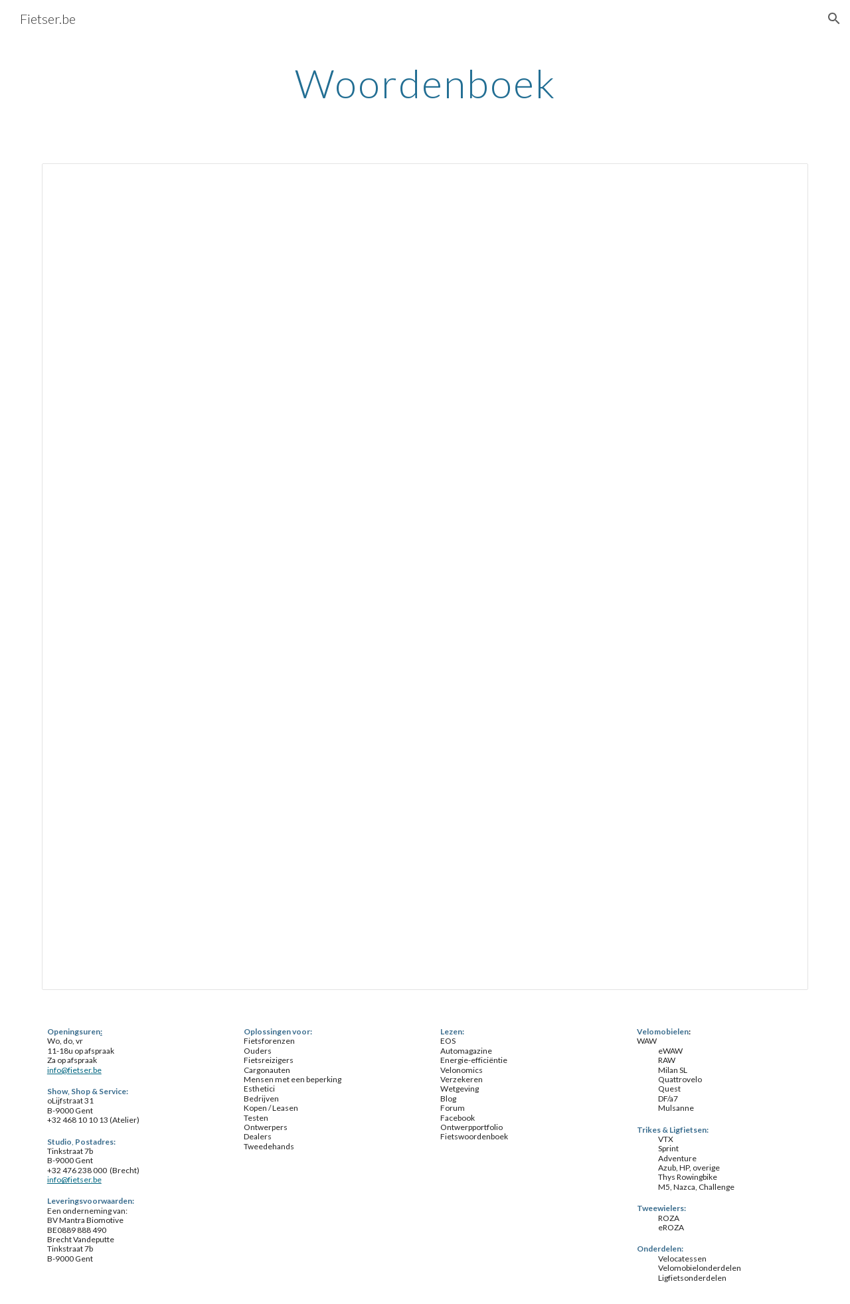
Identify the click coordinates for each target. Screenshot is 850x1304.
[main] (425, 83)
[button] (834, 19)
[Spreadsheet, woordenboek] (425, 576)
